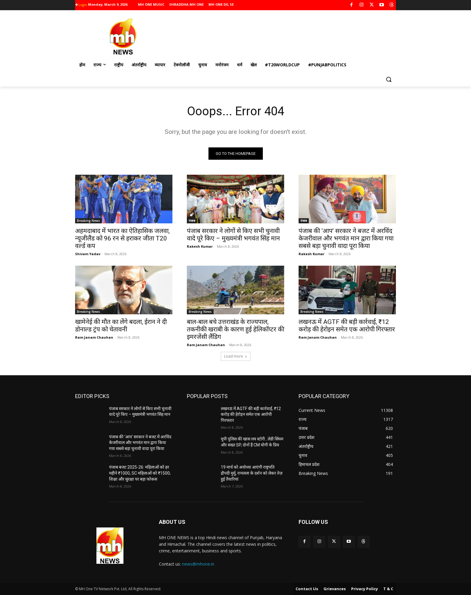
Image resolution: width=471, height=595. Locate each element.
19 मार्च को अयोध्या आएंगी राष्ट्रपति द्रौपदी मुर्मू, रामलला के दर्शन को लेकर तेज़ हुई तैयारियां (251, 473)
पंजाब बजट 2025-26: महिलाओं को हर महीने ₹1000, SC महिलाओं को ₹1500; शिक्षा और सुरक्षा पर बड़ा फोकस (140, 473)
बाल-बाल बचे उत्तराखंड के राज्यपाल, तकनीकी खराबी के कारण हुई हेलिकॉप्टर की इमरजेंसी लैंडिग (235, 329)
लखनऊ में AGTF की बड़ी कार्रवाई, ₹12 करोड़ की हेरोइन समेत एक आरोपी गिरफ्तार (347, 325)
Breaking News (88, 221)
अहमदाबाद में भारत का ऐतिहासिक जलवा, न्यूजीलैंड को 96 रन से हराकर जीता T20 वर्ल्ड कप (122, 238)
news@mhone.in (198, 564)
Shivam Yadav (87, 254)
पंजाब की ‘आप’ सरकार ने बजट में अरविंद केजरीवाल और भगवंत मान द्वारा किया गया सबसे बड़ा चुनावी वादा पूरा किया (346, 238)
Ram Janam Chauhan (94, 337)
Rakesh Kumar (200, 246)
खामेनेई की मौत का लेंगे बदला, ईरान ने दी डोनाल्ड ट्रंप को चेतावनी (121, 325)
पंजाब (192, 221)
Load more (235, 356)
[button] (388, 79)
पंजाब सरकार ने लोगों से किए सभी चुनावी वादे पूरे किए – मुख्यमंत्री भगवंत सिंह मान (233, 234)
